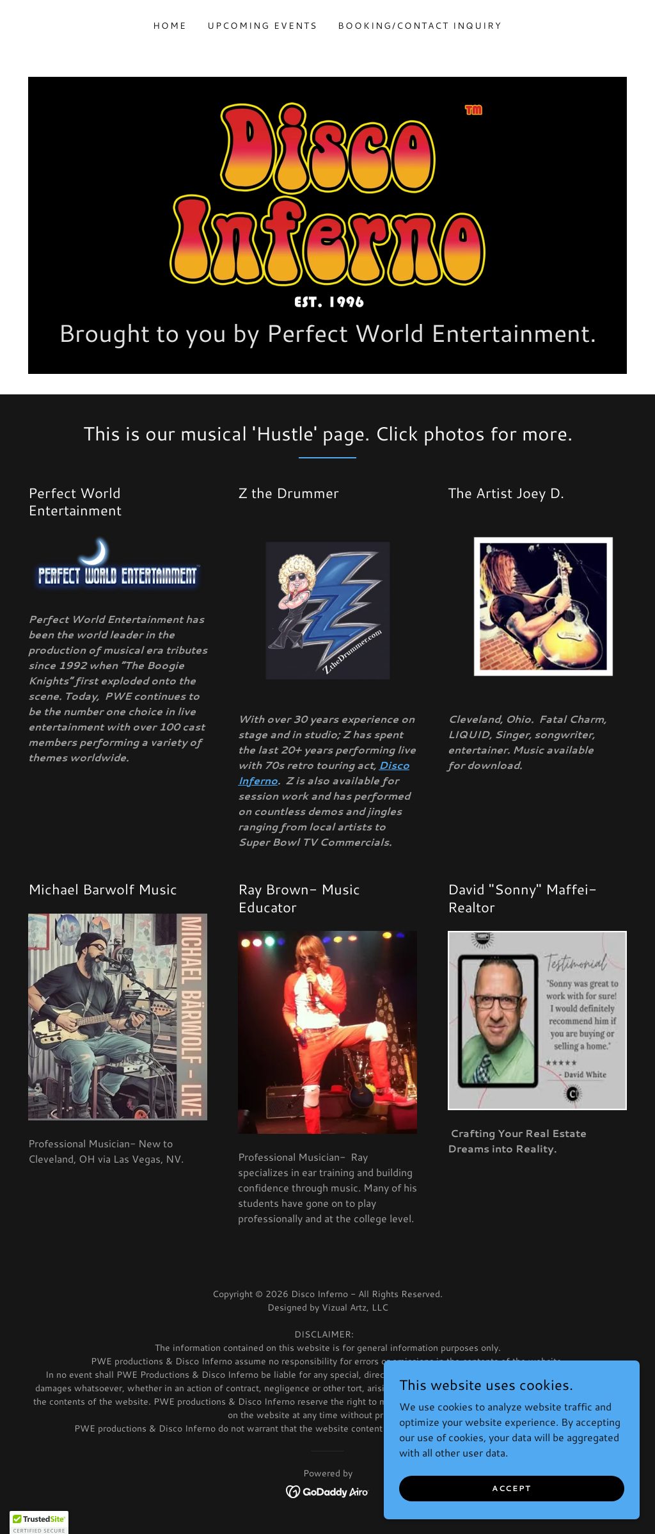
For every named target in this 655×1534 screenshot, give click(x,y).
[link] (327, 203)
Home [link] (170, 25)
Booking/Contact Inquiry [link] (420, 25)
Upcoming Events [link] (262, 25)
